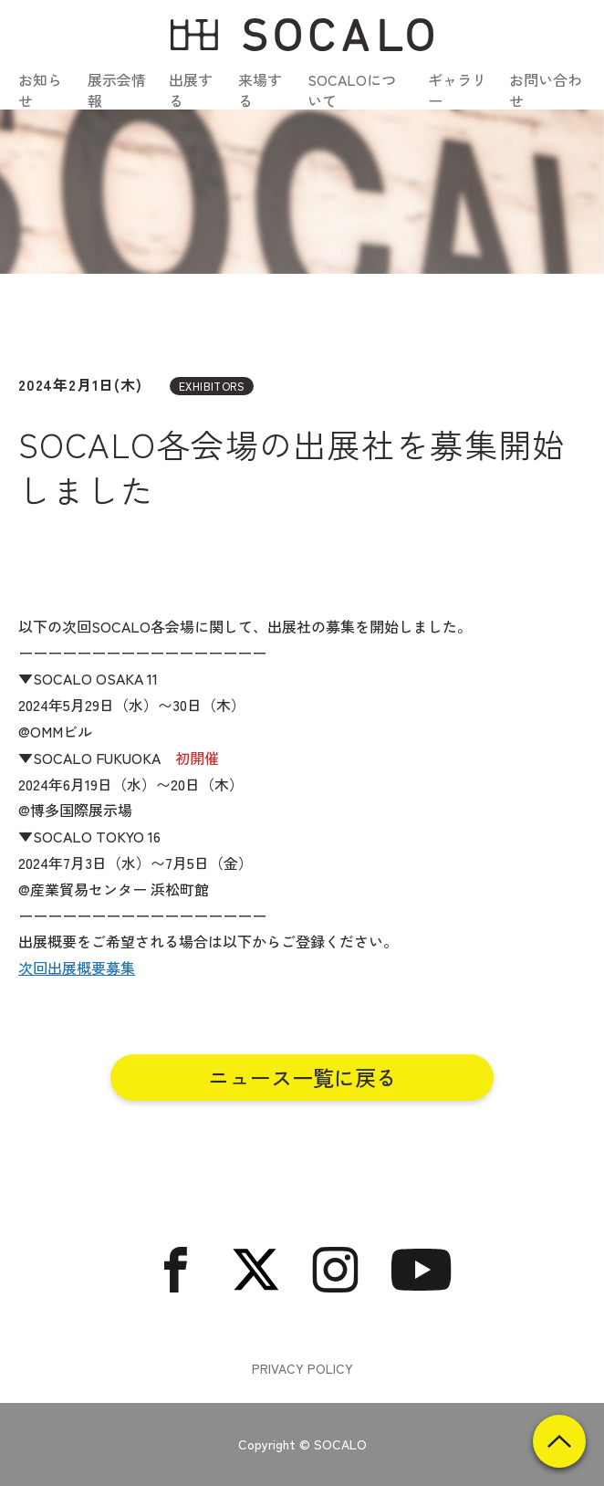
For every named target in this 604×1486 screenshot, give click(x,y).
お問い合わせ (545, 89)
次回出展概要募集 (76, 967)
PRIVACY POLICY (302, 1368)
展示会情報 (117, 89)
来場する (260, 89)
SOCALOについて (351, 89)
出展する (191, 89)
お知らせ (40, 89)
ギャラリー (457, 89)
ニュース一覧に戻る (302, 1077)
